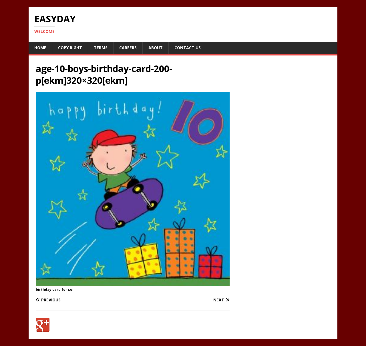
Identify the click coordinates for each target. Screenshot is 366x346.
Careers (128, 47)
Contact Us (187, 47)
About (155, 47)
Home (40, 47)
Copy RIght (70, 47)
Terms (101, 47)
